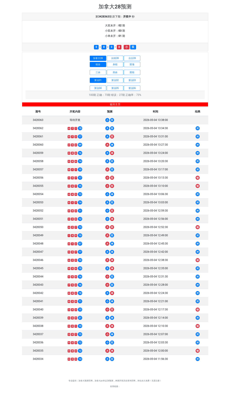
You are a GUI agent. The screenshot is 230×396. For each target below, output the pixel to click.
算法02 (115, 80)
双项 (132, 64)
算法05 (115, 88)
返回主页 (115, 104)
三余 (98, 72)
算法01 (98, 80)
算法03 (132, 80)
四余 (115, 72)
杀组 (115, 64)
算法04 (98, 88)
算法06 (132, 88)
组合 (98, 64)
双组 (132, 72)
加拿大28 (98, 58)
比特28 (115, 58)
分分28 (132, 58)
